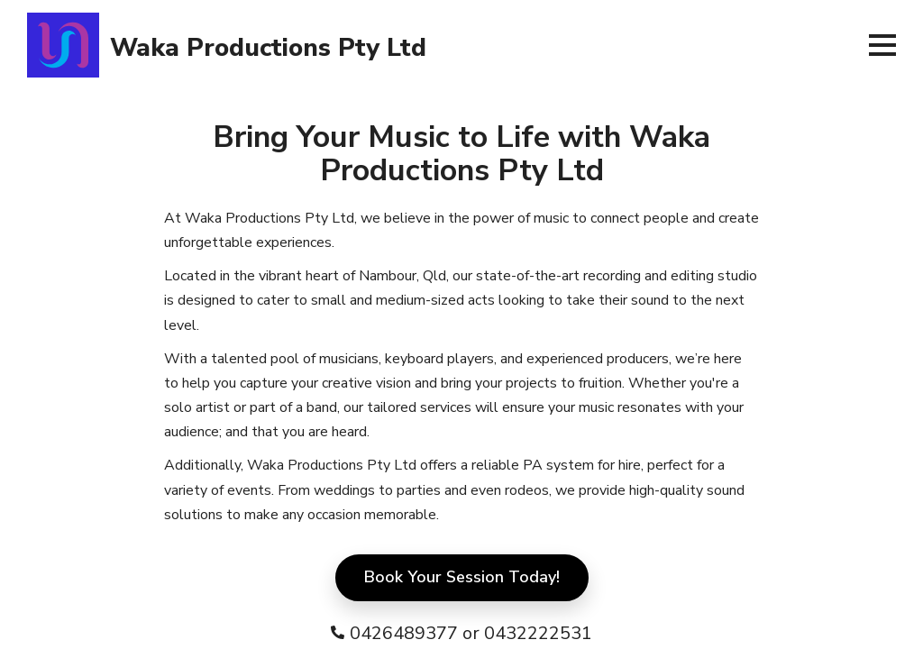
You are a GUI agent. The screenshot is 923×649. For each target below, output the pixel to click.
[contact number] (461, 633)
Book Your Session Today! (462, 577)
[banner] (438, 45)
